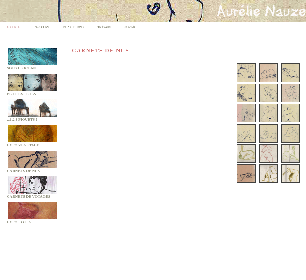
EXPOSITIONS (73, 26)
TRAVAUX (104, 26)
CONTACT (131, 26)
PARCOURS (41, 26)
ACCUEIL (13, 26)
